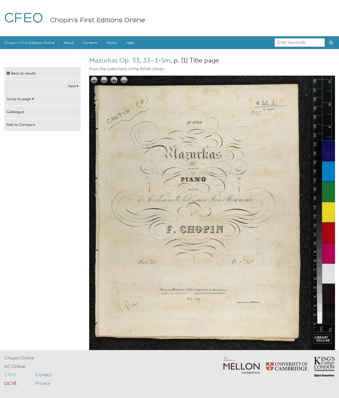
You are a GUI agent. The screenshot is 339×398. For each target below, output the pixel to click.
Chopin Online (19, 358)
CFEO (23, 18)
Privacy (42, 383)
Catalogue (15, 112)
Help (130, 43)
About (69, 43)
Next (73, 86)
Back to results (21, 73)
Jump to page (20, 99)
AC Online (14, 366)
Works (111, 43)
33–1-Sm (156, 60)
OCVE (10, 383)
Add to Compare (21, 124)
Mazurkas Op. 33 (114, 60)
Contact (43, 374)
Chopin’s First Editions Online (29, 43)
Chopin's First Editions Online (97, 20)
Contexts (90, 43)
